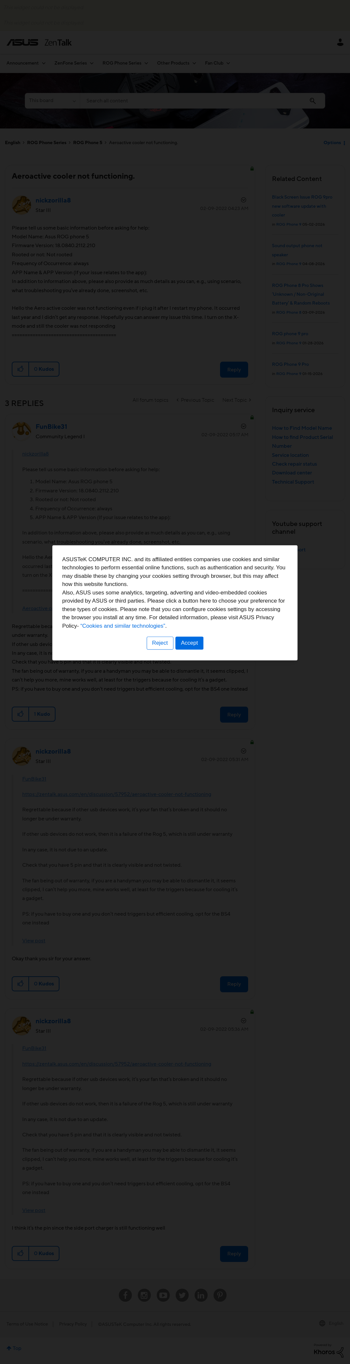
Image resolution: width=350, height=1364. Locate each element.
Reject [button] (159, 722)
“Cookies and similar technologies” (194, 705)
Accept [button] (189, 722)
